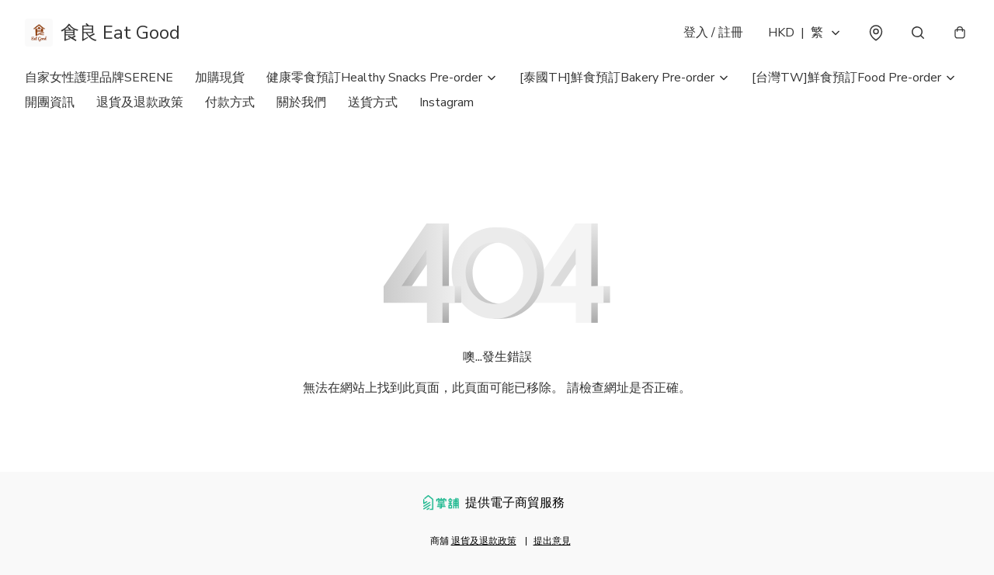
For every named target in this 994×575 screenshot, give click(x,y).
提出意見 (552, 541)
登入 (713, 32)
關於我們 (301, 102)
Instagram (446, 102)
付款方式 (230, 102)
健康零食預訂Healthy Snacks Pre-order (374, 77)
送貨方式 (373, 102)
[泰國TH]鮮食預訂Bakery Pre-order (617, 77)
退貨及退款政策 (139, 102)
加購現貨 (220, 77)
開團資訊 (50, 102)
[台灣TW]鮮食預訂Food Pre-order (846, 77)
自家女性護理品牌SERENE (99, 77)
